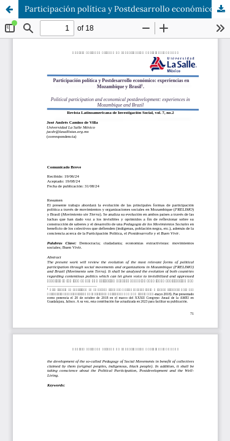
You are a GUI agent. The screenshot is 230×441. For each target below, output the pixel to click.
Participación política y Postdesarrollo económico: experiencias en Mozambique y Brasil (127, 9)
